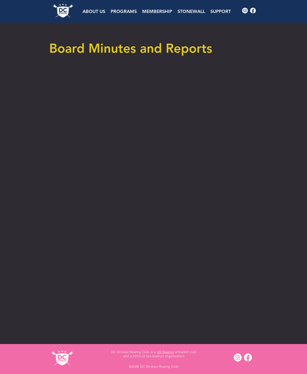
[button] (94, 9)
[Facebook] (253, 10)
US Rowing (165, 352)
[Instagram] (245, 10)
